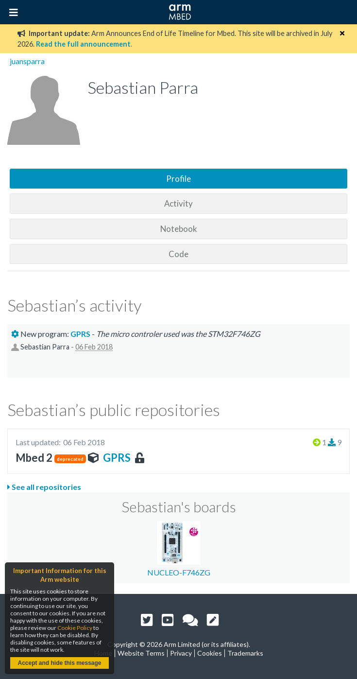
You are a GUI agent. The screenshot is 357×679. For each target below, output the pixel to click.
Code (178, 254)
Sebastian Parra (44, 347)
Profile (178, 179)
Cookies (209, 653)
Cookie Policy (74, 627)
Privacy (181, 653)
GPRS (117, 457)
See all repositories (44, 486)
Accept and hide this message (59, 663)
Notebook (178, 229)
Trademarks (245, 653)
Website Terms (141, 653)
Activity (178, 203)
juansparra (27, 61)
